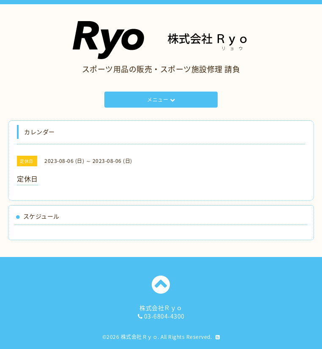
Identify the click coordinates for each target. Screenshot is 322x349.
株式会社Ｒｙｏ (139, 337)
